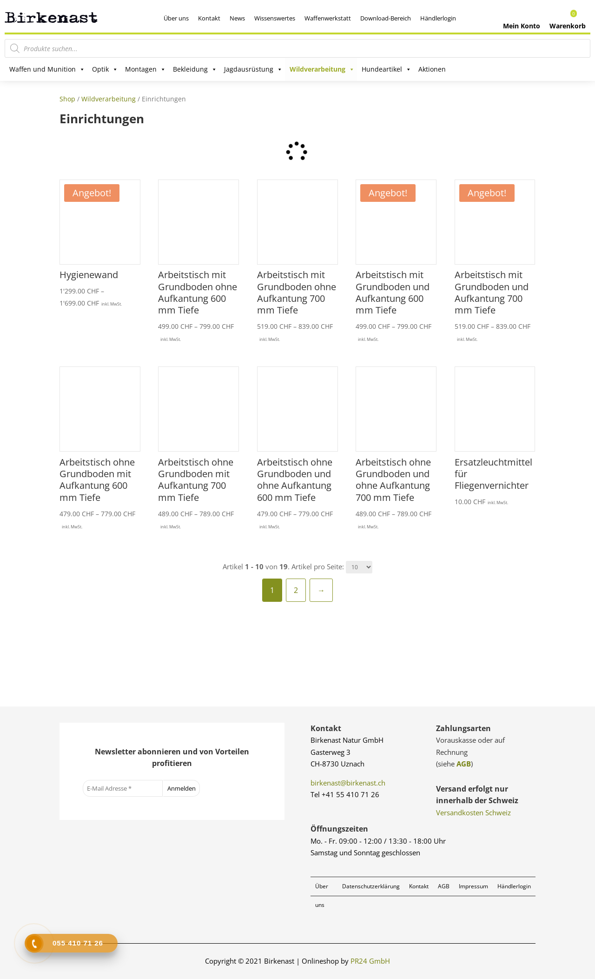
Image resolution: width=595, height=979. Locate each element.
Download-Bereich (385, 18)
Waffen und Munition (47, 69)
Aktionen (432, 69)
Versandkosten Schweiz (473, 812)
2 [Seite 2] (296, 590)
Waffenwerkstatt (327, 18)
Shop (67, 98)
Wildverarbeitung (322, 69)
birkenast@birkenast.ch (348, 782)
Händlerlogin (438, 18)
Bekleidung (195, 69)
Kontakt (209, 18)
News (237, 18)
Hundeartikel (386, 69)
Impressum (473, 886)
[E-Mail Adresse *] (123, 788)
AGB (463, 763)
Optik (105, 69)
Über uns (176, 18)
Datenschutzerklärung (371, 886)
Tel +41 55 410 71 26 (345, 794)
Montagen (145, 69)
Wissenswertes (274, 18)
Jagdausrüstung (253, 69)
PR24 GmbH (370, 961)
